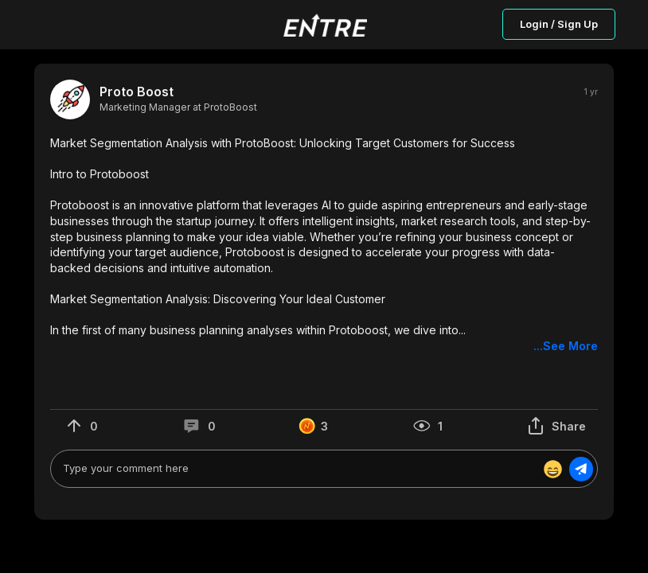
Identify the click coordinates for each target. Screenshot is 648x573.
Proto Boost (137, 91)
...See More (565, 346)
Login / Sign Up (559, 24)
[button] (324, 244)
